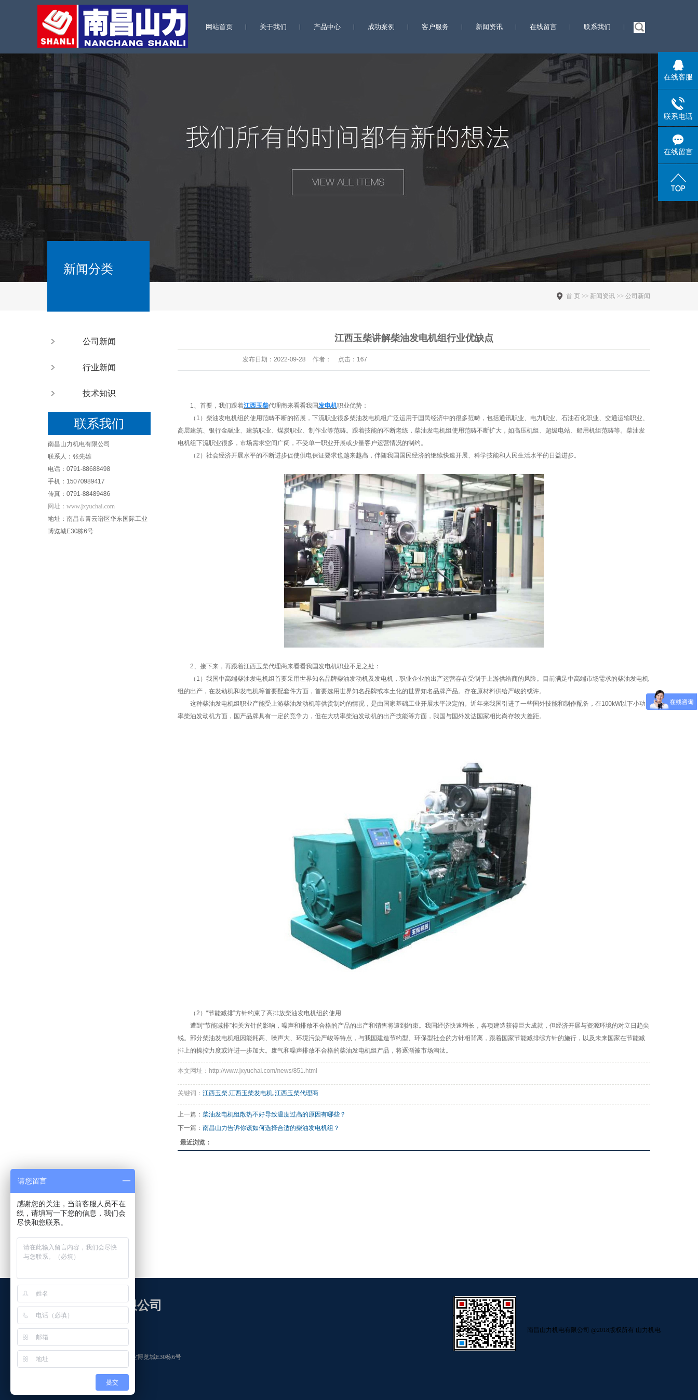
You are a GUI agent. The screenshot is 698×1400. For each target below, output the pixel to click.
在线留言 (543, 27)
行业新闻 (99, 367)
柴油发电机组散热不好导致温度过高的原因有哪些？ (274, 1114)
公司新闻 (99, 341)
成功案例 (381, 27)
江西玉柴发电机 (251, 1093)
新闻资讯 (489, 27)
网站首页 (219, 27)
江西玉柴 (215, 1093)
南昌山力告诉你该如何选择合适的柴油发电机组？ (271, 1128)
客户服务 (435, 27)
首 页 (573, 296)
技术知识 (99, 393)
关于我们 (273, 27)
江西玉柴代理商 (265, 666)
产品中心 (327, 27)
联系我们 (597, 27)
